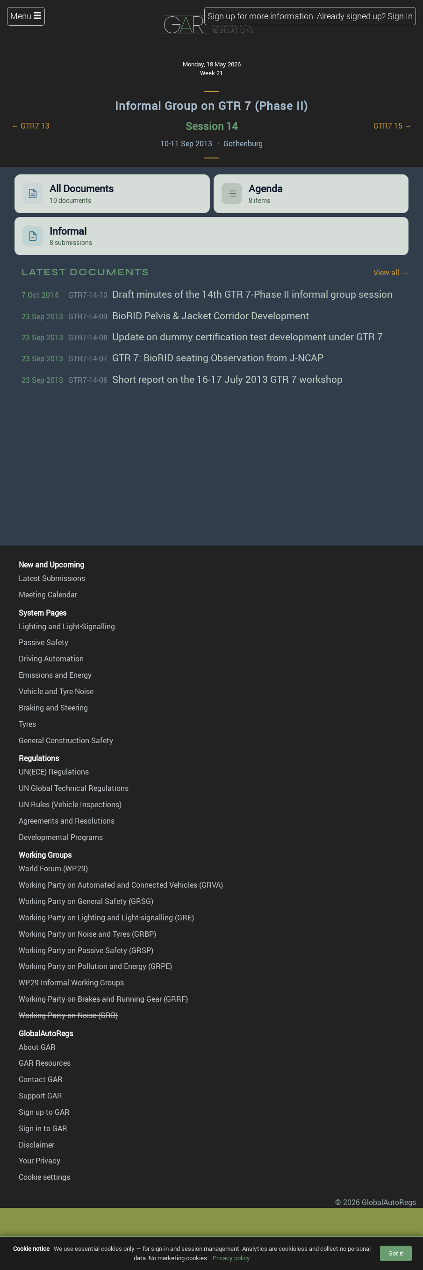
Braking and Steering (53, 708)
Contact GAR (41, 1079)
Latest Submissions (52, 578)
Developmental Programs (61, 837)
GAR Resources (45, 1063)
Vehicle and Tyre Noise (56, 691)
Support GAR (40, 1096)
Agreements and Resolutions (67, 821)
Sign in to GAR (43, 1128)
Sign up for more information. (261, 16)
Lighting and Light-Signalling (67, 626)
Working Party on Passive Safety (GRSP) (86, 950)
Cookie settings (44, 1177)
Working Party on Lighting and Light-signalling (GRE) (106, 917)
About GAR (37, 1047)
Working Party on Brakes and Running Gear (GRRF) (103, 999)
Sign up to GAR (44, 1112)
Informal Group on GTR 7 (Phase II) (211, 105)
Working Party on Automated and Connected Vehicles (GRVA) (121, 885)
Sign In (400, 16)
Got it (395, 1253)
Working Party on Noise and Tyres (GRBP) (87, 934)
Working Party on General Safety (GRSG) (86, 901)
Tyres (27, 724)
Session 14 (211, 126)
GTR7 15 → (392, 126)
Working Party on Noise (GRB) (68, 1015)
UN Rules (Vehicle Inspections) (70, 804)
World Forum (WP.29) (53, 868)
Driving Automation (51, 658)
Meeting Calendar (48, 594)
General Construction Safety (66, 740)
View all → (391, 272)
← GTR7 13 (30, 126)
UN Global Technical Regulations (74, 788)
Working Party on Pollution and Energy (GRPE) (95, 966)
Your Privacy (39, 1160)
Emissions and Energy (55, 675)
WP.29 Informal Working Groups (71, 982)
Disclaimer (36, 1145)
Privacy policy (231, 1258)
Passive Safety (43, 642)
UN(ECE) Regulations (54, 772)
